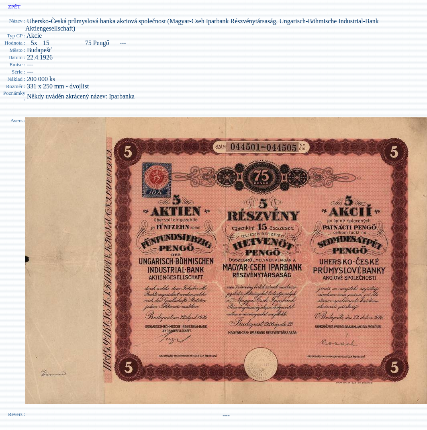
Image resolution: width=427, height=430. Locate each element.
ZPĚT (14, 7)
